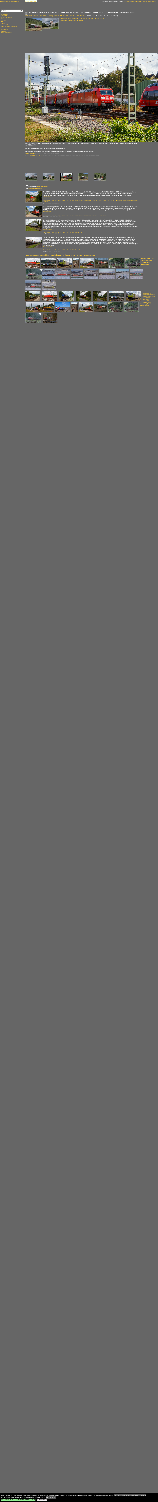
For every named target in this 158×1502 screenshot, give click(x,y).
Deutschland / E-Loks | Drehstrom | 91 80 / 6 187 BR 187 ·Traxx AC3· (103, 200)
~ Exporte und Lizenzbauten (9, 26)
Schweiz (3, 22)
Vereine (3, 23)
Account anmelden (136, 1)
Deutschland (42, 16)
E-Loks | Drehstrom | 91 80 (56, 16)
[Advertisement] (35, 41)
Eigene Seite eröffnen (149, 1)
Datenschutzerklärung (6, 32)
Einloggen (127, 1)
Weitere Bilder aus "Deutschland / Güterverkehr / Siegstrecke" (147, 261)
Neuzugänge (4, 29)
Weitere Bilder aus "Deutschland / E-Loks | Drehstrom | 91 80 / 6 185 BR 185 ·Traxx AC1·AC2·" (60, 255)
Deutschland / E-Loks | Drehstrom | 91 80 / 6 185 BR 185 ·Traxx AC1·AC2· (81, 18)
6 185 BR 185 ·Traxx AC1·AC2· (75, 16)
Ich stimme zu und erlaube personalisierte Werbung (18, 1500)
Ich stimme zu (42, 1500)
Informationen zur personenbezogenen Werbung (130, 1495)
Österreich (4, 20)
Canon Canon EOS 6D (35, 155)
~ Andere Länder (6, 25)
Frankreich (4, 15)
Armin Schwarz (30, 153)
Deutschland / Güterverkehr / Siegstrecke (71, 21)
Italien (2, 19)
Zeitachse (4, 31)
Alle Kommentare (42, 186)
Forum (27, 1)
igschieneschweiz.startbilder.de (9, 1)
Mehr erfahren (50, 1497)
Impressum (33, 1)
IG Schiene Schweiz (7, 17)
